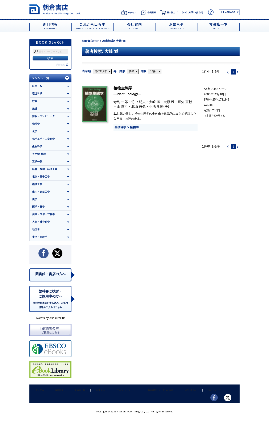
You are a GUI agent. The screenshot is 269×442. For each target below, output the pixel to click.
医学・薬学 (39, 211)
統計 (35, 109)
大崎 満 (154, 101)
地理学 (36, 234)
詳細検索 (61, 64)
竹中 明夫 (138, 101)
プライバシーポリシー (114, 397)
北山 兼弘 (138, 106)
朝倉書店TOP (91, 41)
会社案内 (38, 397)
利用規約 (91, 397)
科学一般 (37, 86)
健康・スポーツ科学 (44, 219)
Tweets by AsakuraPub (50, 325)
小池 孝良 (156, 106)
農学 (35, 203)
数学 (35, 101)
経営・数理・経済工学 (45, 172)
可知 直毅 (185, 101)
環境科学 (37, 93)
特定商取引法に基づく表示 (148, 397)
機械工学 (37, 187)
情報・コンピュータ (44, 117)
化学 (35, 133)
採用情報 (55, 397)
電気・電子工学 (41, 180)
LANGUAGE (228, 12)
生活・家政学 (40, 242)
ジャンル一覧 (40, 78)
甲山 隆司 (120, 106)
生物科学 (120, 127)
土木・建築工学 (41, 195)
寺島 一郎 (120, 101)
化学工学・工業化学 (44, 141)
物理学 (36, 125)
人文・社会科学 (41, 227)
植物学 (134, 127)
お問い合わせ (176, 397)
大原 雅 (169, 101)
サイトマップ (198, 397)
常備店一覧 (73, 397)
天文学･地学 (39, 156)
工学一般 (37, 164)
